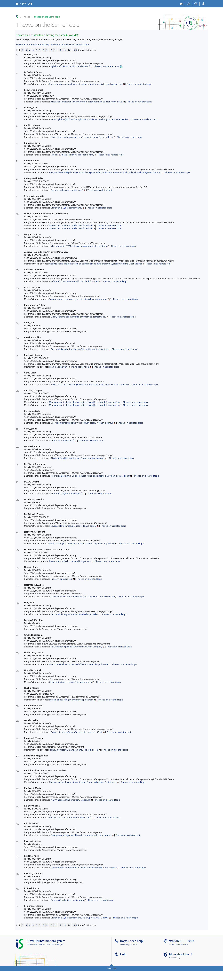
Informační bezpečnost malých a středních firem (75, 281)
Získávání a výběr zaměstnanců (66, 207)
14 (69, 50)
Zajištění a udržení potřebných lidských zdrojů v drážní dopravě (82, 422)
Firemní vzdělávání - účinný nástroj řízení (69, 366)
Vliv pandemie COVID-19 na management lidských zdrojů (79, 246)
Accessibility (174, 958)
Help (123, 954)
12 (60, 50)
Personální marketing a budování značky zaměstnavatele (79, 349)
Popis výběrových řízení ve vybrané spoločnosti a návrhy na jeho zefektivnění (89, 119)
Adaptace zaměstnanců (62, 440)
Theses (26, 16)
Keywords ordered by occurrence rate (70, 44)
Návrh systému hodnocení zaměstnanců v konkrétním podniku (82, 137)
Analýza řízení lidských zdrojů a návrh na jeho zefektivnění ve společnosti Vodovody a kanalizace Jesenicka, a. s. (105, 172)
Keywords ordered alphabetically (32, 44)
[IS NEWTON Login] (203, 4)
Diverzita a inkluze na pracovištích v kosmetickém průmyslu (78, 664)
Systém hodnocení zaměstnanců (67, 190)
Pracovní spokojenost (61, 578)
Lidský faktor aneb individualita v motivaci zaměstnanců (78, 316)
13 (64, 50)
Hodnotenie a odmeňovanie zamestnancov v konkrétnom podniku (84, 867)
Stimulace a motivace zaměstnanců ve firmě (70, 225)
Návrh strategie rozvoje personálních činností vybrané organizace (82, 543)
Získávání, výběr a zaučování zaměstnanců (70, 682)
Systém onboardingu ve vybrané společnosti (71, 699)
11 (55, 50)
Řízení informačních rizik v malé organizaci (70, 561)
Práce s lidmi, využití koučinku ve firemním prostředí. (76, 732)
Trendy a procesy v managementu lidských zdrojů (73, 749)
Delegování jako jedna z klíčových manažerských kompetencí (81, 835)
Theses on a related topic (106, 66)
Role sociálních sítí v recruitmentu (67, 899)
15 (73, 50)
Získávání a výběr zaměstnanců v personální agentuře (78, 458)
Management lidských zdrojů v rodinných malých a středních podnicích (84, 402)
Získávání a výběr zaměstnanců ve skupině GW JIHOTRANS (80, 917)
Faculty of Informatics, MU (52, 944)
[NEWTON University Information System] (24, 3)
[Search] (188, 4)
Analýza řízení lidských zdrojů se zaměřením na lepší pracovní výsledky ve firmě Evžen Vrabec (95, 263)
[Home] (181, 4)
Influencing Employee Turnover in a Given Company (76, 646)
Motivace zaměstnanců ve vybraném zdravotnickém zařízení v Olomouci (86, 101)
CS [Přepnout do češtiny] (196, 3)
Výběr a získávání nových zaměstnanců (70, 66)
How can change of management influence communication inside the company (90, 384)
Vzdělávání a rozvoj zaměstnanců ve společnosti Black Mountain (83, 596)
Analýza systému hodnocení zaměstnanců (70, 817)
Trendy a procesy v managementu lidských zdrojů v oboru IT (79, 299)
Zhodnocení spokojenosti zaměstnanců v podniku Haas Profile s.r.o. (83, 782)
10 (51, 50)
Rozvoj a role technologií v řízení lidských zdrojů (72, 525)
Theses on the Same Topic (47, 16)
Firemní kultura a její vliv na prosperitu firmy (72, 154)
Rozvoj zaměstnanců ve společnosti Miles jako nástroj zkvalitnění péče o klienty (90, 475)
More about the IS (180, 954)
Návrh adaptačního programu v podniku (71, 799)
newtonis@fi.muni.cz (129, 944)
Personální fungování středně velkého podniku (74, 614)
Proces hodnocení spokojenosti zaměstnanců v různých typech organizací (85, 83)
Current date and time (178, 944)
